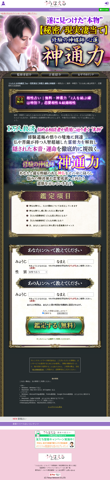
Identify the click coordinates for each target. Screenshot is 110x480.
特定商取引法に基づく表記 (67, 465)
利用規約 (54, 465)
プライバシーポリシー (54, 468)
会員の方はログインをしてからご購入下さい (19, 13)
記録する (46, 313)
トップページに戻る (55, 407)
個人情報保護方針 (38, 369)
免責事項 (42, 468)
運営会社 (38, 470)
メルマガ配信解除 (48, 470)
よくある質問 (60, 470)
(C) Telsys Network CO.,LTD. (55, 478)
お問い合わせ (70, 470)
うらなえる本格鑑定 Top (18, 83)
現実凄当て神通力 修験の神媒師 (42, 83)
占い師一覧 (66, 468)
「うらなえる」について (42, 465)
